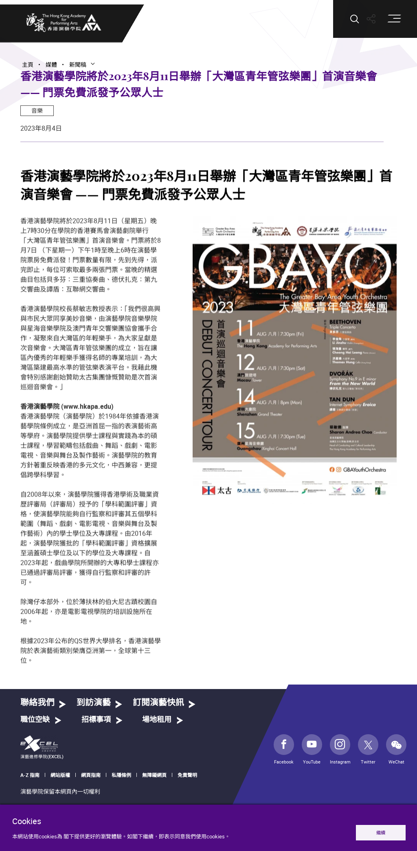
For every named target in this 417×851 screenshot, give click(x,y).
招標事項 (96, 720)
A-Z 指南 (30, 775)
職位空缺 (35, 720)
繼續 (380, 832)
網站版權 (60, 775)
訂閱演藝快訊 (158, 702)
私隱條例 (121, 775)
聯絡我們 (37, 702)
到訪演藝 (94, 702)
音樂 (37, 110)
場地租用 (156, 720)
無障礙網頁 (154, 775)
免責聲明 (187, 775)
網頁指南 (91, 775)
